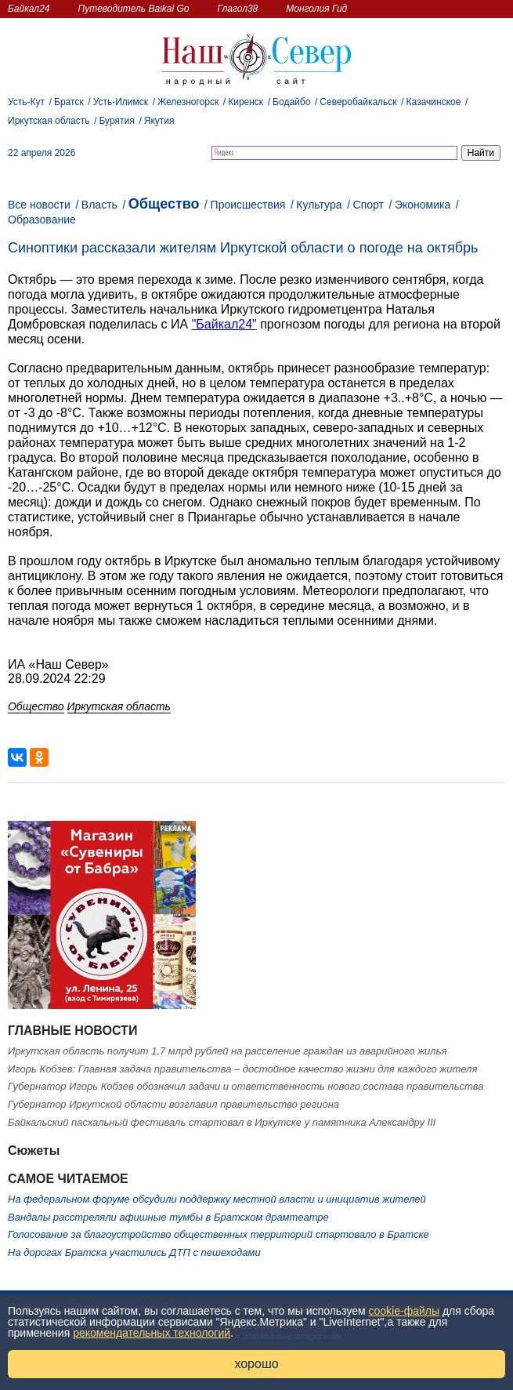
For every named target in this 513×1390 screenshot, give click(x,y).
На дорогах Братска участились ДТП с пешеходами (134, 1252)
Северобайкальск (358, 101)
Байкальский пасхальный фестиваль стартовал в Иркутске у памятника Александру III (221, 1122)
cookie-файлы (404, 1311)
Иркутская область (49, 120)
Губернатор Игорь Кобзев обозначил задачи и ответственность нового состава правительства (246, 1086)
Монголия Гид (316, 8)
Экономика (422, 204)
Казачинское (433, 101)
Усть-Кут (26, 101)
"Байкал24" (224, 324)
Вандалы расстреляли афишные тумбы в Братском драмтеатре (168, 1217)
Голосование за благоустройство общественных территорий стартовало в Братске (218, 1234)
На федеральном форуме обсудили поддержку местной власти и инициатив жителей (217, 1199)
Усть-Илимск (120, 101)
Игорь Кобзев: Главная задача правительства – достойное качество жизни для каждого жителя (242, 1069)
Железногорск (188, 101)
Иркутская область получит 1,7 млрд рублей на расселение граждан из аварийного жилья (227, 1051)
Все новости (39, 204)
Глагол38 (238, 8)
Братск (69, 101)
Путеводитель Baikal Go (133, 8)
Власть (99, 204)
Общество (164, 204)
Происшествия (248, 204)
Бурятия (117, 120)
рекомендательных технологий (151, 1332)
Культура (318, 204)
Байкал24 (28, 8)
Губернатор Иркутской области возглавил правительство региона (173, 1104)
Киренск (245, 101)
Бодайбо (291, 101)
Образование (42, 219)
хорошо (256, 1363)
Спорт (368, 204)
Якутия (159, 120)
